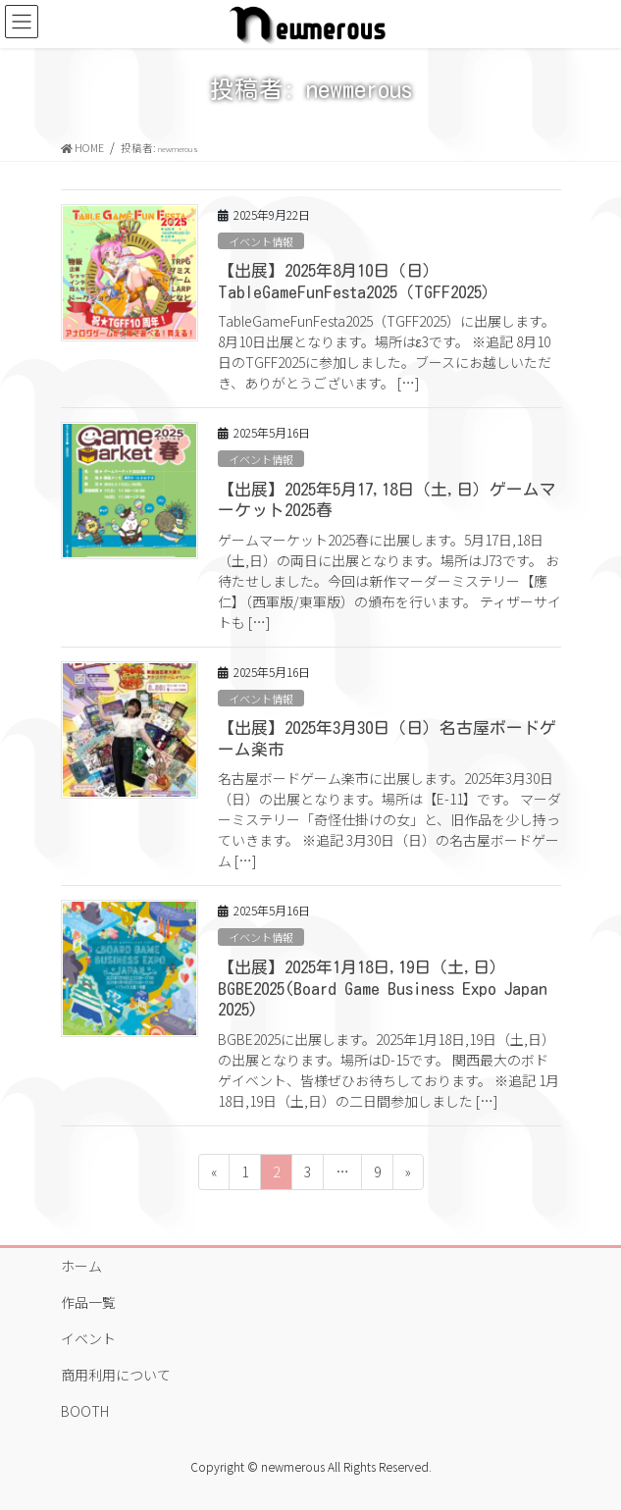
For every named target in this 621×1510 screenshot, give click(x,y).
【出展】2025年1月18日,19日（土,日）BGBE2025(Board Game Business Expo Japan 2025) (382, 988)
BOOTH (85, 1411)
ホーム (81, 1266)
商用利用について (116, 1374)
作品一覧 (88, 1302)
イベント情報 (261, 241)
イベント (88, 1338)
